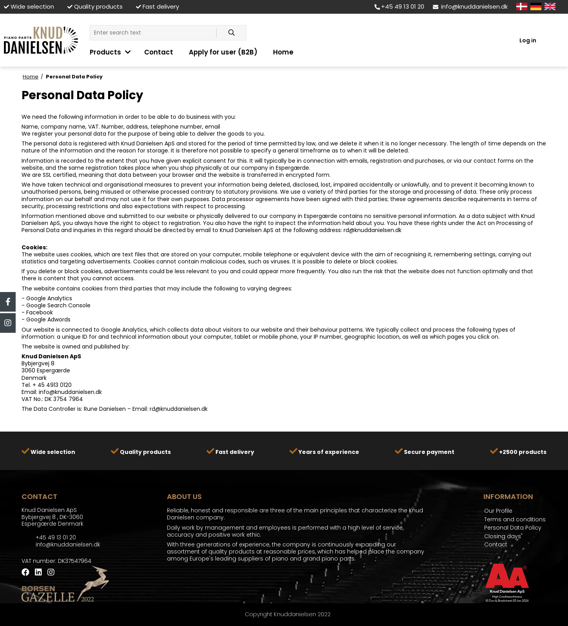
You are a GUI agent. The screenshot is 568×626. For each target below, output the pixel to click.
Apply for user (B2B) (223, 52)
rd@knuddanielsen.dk (373, 230)
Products (105, 52)
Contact (158, 52)
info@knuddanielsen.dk (470, 6)
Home (283, 52)
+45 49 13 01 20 (399, 6)
